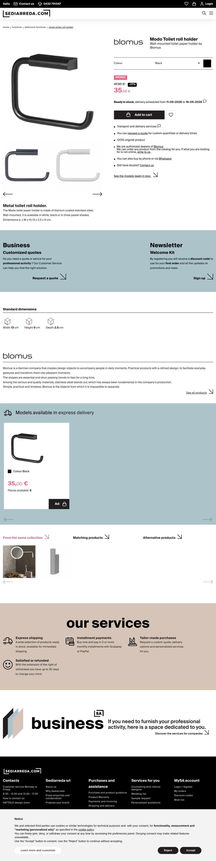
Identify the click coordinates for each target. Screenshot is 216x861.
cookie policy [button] (86, 829)
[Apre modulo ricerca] (204, 13)
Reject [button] (168, 850)
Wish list (179, 800)
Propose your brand (57, 802)
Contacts (11, 780)
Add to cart (139, 115)
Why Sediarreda (55, 791)
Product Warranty (99, 797)
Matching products (88, 537)
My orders (180, 791)
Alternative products (159, 537)
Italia (6, 4)
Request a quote (45, 278)
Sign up (199, 278)
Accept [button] (190, 850)
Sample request (140, 798)
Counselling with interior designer (145, 787)
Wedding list (138, 793)
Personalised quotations (145, 802)
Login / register (183, 786)
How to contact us (14, 798)
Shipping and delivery (102, 805)
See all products (196, 393)
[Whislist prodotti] (186, 3)
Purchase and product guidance (108, 792)
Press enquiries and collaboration (58, 796)
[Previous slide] (9, 519)
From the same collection (23, 537)
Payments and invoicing (103, 801)
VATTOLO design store (16, 802)
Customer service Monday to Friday (20, 787)
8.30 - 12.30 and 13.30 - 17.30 (20, 793)
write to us (143, 152)
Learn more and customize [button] (38, 850)
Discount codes (183, 795)
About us (51, 786)
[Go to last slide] (8, 194)
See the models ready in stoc (132, 176)
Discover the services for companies (179, 733)
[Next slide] (97, 194)
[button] (27, 165)
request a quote (138, 133)
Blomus (158, 146)
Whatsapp (165, 158)
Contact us (147, 165)
